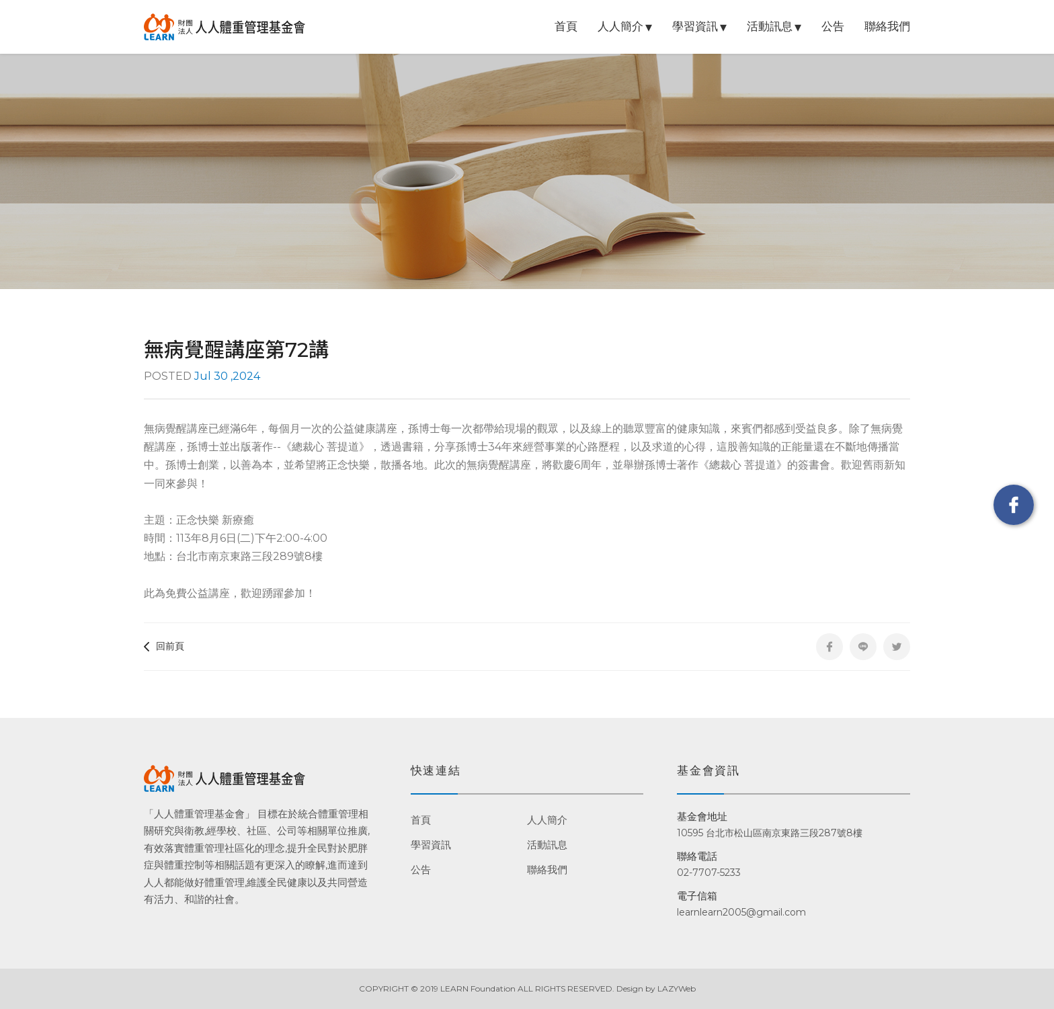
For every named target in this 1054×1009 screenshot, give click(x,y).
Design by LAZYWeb (656, 988)
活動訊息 (770, 26)
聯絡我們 (887, 26)
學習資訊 (695, 26)
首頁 (566, 26)
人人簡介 (620, 26)
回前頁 (164, 646)
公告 (832, 26)
